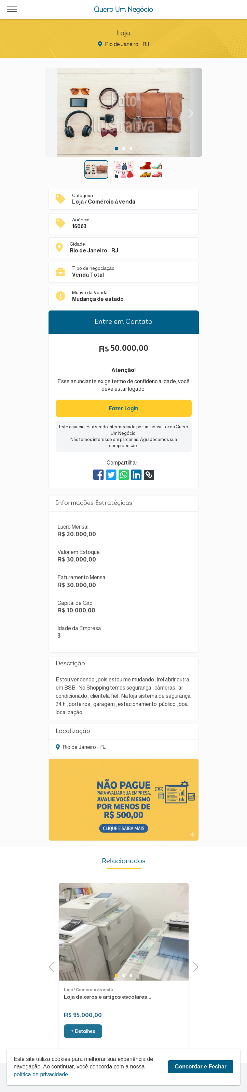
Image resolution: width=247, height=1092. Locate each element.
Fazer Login (123, 409)
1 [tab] (116, 148)
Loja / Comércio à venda (88, 1019)
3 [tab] (130, 148)
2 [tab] (123, 148)
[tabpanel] (123, 113)
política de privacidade (41, 1074)
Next (188, 112)
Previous (54, 966)
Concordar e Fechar (201, 1066)
